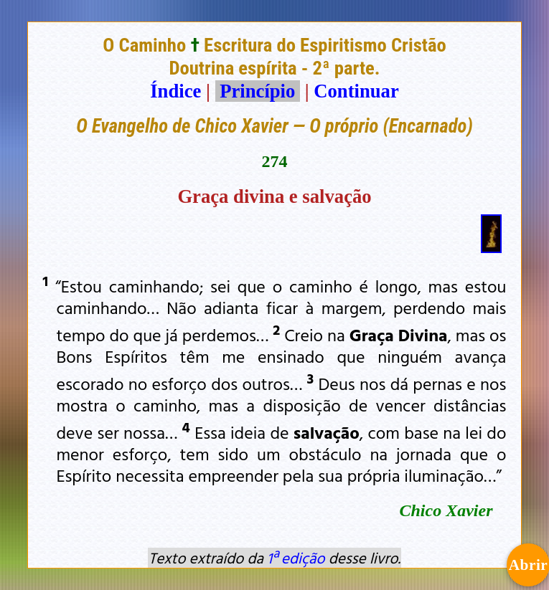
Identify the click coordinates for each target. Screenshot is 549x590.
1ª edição (295, 557)
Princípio (257, 91)
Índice (175, 91)
